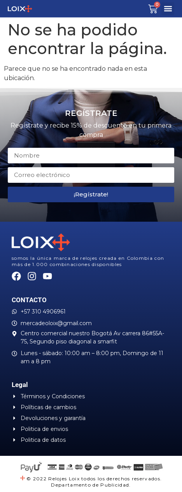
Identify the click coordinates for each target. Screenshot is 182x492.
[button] (167, 8)
